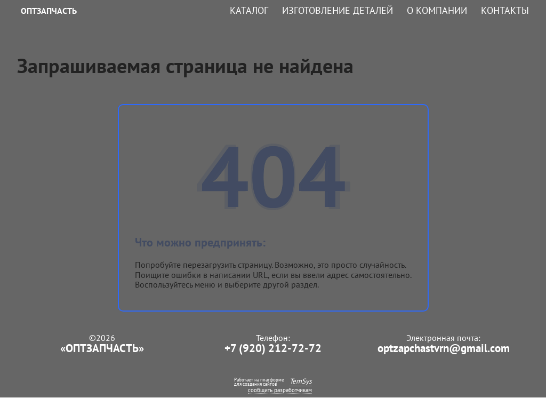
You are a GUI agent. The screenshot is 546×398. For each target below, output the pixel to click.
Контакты (505, 10)
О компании (437, 10)
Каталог (249, 10)
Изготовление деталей (337, 10)
